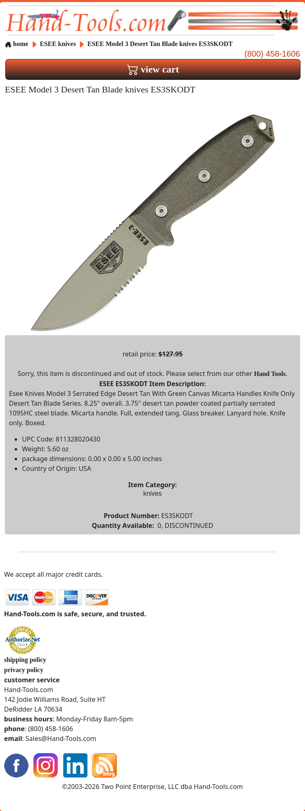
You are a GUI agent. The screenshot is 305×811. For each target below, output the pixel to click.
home (16, 43)
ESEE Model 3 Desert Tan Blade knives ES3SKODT (160, 43)
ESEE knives (58, 43)
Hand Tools (270, 373)
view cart (153, 69)
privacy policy (23, 669)
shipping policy (25, 659)
